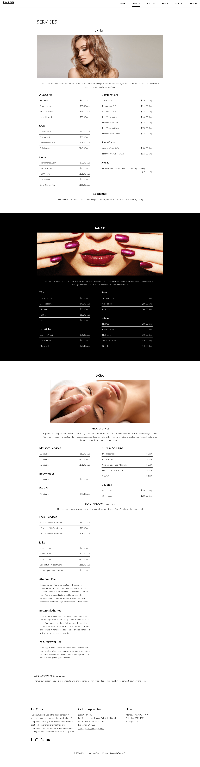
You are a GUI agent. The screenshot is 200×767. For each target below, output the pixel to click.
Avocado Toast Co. (118, 753)
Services (164, 3)
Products (151, 3)
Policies (193, 3)
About (134, 3)
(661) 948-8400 (85, 714)
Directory (179, 3)
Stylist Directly (110, 718)
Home (122, 3)
